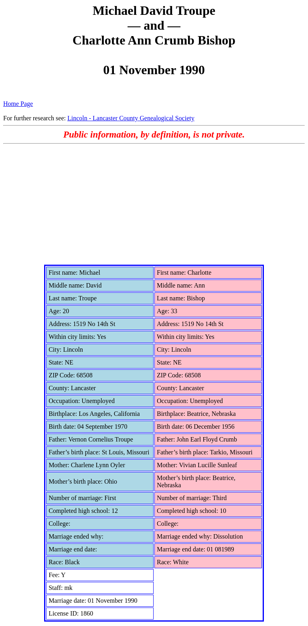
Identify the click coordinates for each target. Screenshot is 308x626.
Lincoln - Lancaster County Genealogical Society (131, 118)
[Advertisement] (154, 204)
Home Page (18, 103)
